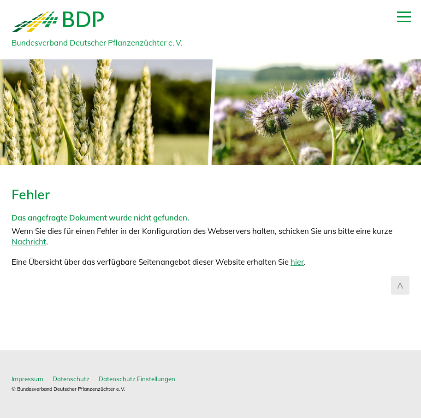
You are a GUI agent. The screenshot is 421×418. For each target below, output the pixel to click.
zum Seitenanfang (400, 285)
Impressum (27, 379)
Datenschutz (71, 379)
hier (297, 262)
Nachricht (29, 241)
